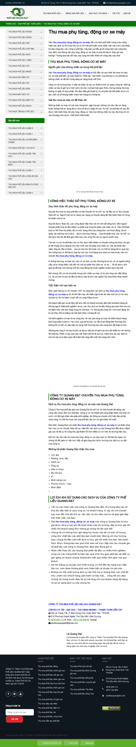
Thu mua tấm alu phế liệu (21, 111)
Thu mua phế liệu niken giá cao (51, 679)
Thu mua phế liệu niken (19, 72)
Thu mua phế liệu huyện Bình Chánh (22, 141)
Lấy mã (14, 719)
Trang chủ (11, 24)
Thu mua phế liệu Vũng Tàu (82, 694)
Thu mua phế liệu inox (19, 54)
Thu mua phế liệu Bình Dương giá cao (23, 185)
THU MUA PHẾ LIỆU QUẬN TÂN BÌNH (22, 163)
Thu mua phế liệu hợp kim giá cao (50, 693)
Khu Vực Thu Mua (98, 13)
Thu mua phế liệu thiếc (20, 60)
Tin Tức (116, 13)
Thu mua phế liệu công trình (50, 716)
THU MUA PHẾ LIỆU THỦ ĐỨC (21, 148)
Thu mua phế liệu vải (18, 83)
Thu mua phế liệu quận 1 (20, 170)
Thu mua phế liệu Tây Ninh (81, 689)
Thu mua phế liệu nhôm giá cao (51, 671)
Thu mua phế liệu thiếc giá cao (51, 688)
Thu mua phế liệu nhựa (19, 106)
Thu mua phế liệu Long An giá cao (23, 177)
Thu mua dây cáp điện (47, 704)
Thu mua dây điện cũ (18, 77)
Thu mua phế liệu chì (18, 66)
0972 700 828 (79, 619)
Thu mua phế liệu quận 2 (20, 193)
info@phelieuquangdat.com (118, 3)
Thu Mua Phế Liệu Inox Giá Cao (51, 683)
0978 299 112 (57, 619)
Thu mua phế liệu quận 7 (20, 134)
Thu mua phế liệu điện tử (21, 100)
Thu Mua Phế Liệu (52, 13)
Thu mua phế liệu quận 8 (20, 128)
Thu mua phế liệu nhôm (20, 32)
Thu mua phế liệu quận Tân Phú (22, 155)
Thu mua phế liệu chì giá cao (50, 699)
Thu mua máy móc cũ (18, 94)
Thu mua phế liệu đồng (20, 37)
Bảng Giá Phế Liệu (75, 13)
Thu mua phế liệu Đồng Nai (81, 678)
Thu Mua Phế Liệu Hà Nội (81, 666)
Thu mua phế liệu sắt (19, 43)
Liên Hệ (126, 13)
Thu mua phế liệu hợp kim (21, 49)
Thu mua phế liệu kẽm (19, 89)
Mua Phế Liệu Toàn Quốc (29, 24)
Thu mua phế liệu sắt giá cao (50, 675)
